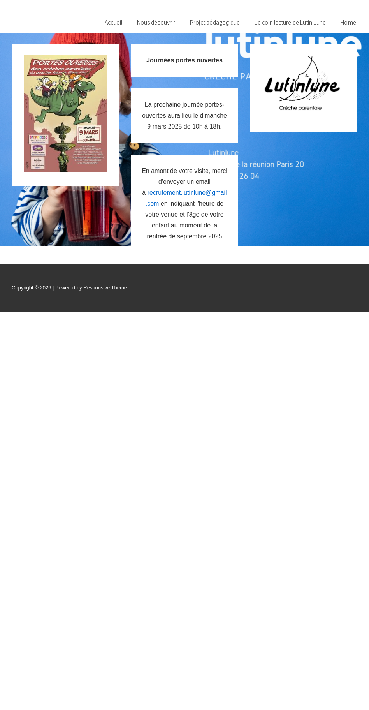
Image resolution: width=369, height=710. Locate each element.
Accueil (113, 22)
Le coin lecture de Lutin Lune (290, 22)
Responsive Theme (105, 288)
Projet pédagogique (215, 22)
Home (348, 22)
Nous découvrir (156, 22)
